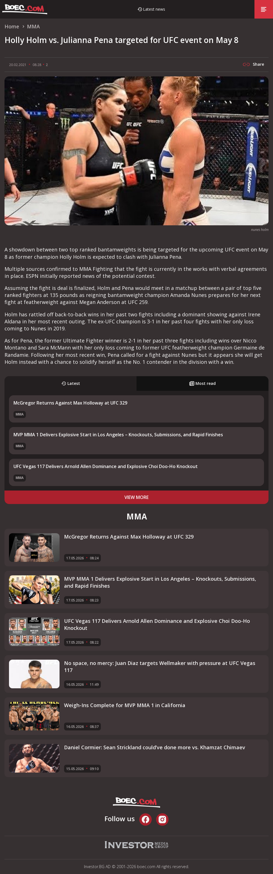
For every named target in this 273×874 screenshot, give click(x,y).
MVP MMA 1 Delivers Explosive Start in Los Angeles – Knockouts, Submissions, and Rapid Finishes (118, 435)
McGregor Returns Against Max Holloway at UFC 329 (70, 403)
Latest (70, 383)
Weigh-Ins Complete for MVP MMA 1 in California (124, 705)
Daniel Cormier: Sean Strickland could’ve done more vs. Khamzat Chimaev (154, 747)
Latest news (154, 9)
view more (136, 497)
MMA (20, 414)
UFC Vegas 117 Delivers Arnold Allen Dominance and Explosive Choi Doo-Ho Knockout (105, 466)
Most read (202, 383)
